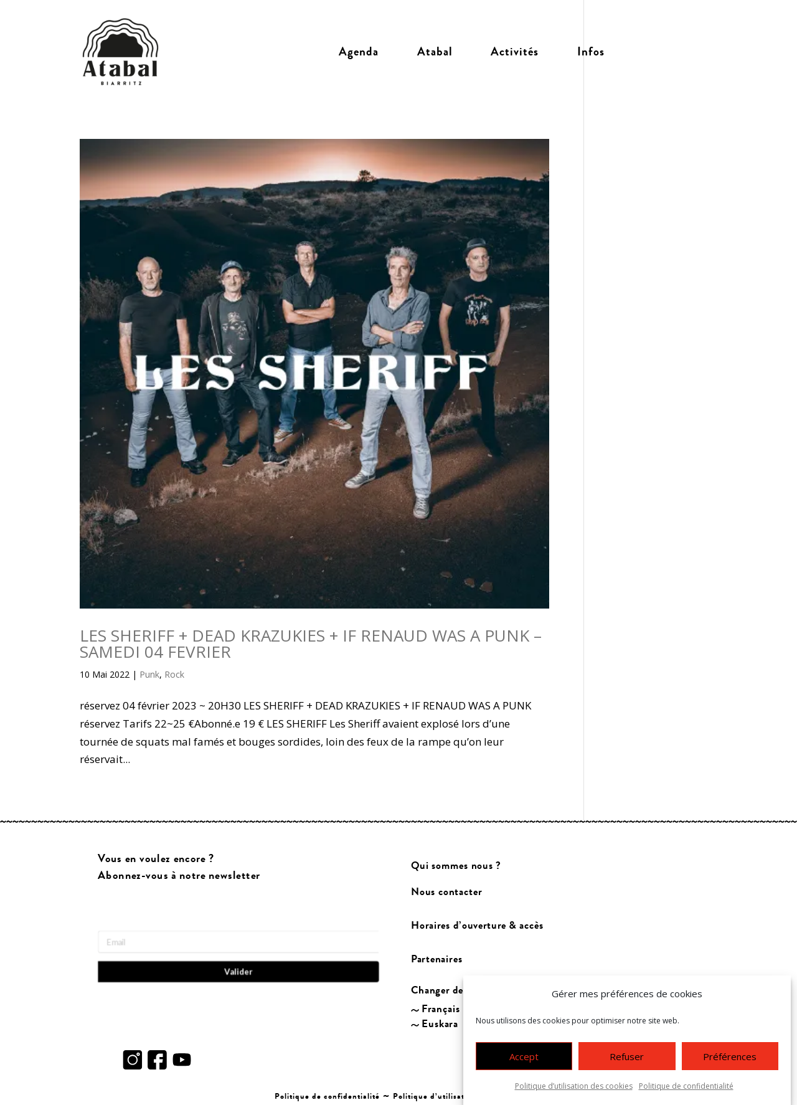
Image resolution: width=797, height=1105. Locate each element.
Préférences (730, 1062)
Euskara (440, 1023)
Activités (515, 51)
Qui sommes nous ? (456, 865)
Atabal (435, 51)
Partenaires (437, 959)
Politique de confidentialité (686, 1091)
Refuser (627, 1062)
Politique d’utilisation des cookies (574, 1091)
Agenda (359, 51)
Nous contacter (446, 891)
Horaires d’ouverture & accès (477, 925)
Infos (591, 51)
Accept (524, 1062)
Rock (174, 674)
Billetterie (671, 51)
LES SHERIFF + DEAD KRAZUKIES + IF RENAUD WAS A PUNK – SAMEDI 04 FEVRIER (311, 643)
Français (441, 1009)
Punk (149, 674)
